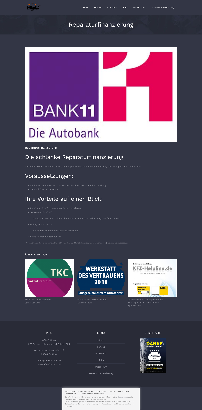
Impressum (101, 373)
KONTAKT (101, 359)
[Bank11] (101, 94)
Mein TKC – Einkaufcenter (38, 299)
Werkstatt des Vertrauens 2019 (92, 299)
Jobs (101, 366)
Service (101, 353)
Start (101, 346)
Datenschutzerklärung (101, 379)
